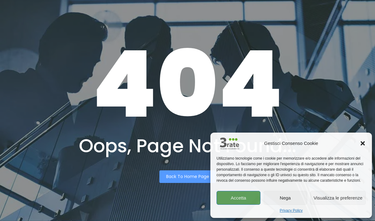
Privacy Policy (291, 210)
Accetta (238, 197)
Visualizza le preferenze (338, 197)
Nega (285, 197)
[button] (363, 143)
